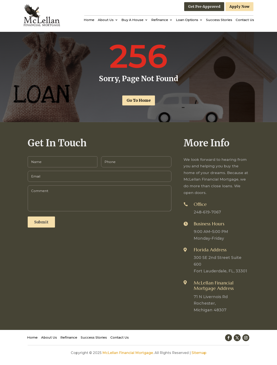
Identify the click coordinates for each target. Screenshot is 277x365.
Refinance (159, 20)
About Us (106, 20)
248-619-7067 (207, 212)
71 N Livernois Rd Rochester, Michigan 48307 (211, 303)
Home (89, 20)
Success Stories (219, 20)
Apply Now (239, 6)
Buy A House (132, 20)
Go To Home (139, 100)
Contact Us (245, 20)
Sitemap (199, 353)
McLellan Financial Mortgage (127, 353)
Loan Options (187, 20)
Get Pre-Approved (204, 6)
